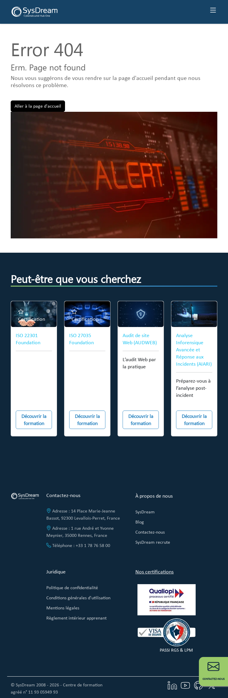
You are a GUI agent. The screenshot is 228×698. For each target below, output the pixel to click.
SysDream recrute (152, 542)
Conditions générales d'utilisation (78, 597)
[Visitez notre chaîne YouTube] (185, 685)
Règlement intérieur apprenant (76, 618)
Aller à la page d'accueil (38, 106)
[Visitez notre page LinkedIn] (172, 685)
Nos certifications (154, 571)
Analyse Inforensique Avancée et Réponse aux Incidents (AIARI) (194, 349)
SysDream (145, 512)
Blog (139, 522)
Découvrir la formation (33, 419)
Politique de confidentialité (72, 587)
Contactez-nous (150, 532)
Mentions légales (62, 608)
